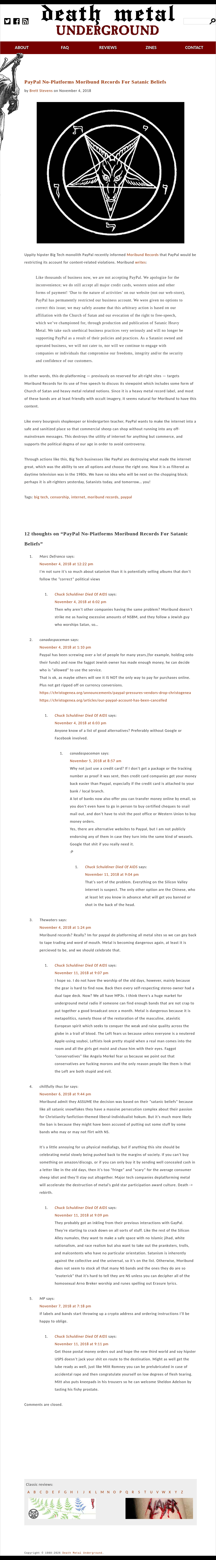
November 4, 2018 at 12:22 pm (66, 564)
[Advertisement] (113, 66)
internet (78, 497)
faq (65, 47)
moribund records (103, 497)
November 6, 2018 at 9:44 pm (65, 1094)
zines (151, 47)
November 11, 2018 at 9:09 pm (81, 1215)
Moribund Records (143, 254)
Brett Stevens (41, 90)
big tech (41, 497)
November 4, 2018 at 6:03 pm (80, 723)
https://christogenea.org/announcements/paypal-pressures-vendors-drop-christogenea (115, 692)
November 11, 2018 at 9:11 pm (81, 1344)
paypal (126, 497)
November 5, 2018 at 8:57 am (95, 761)
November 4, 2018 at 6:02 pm (80, 602)
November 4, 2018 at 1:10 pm (65, 647)
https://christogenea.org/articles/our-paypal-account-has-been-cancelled (103, 700)
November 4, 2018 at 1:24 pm (65, 927)
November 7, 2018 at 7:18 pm (65, 1306)
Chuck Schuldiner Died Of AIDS (81, 594)
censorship (59, 497)
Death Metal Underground (82, 1553)
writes (140, 262)
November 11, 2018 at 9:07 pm (81, 973)
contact (194, 47)
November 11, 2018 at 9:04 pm (112, 874)
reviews (108, 47)
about (22, 47)
